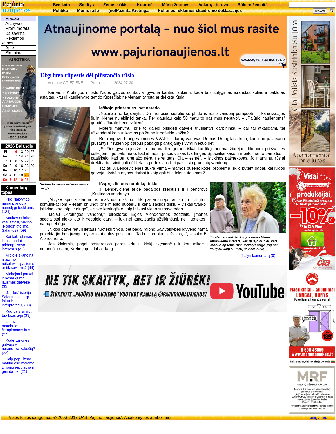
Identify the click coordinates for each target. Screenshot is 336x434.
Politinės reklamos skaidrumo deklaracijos (200, 10)
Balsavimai (15, 33)
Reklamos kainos (12, 40)
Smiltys (86, 5)
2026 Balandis (19, 146)
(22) (5, 353)
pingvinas (318, 417)
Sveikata (61, 5)
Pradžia (12, 18)
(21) (23, 371)
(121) (6, 212)
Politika (60, 10)
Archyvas (14, 23)
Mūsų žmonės (176, 5)
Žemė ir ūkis (115, 5)
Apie (9, 48)
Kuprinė (144, 5)
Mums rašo (88, 10)
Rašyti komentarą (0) (258, 255)
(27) (5, 334)
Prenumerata (17, 28)
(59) (22, 230)
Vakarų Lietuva (213, 5)
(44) (31, 268)
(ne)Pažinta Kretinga (128, 10)
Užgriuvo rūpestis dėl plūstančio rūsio (87, 75)
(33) (27, 305)
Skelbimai (14, 53)
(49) (21, 249)
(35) (5, 286)
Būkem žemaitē (252, 5)
